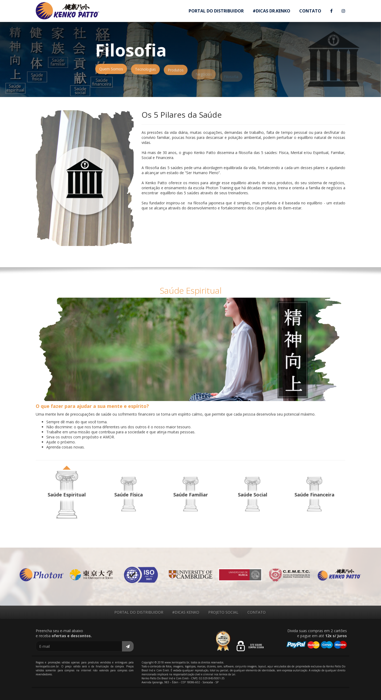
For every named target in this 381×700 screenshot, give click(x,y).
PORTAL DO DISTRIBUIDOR (216, 11)
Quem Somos (111, 70)
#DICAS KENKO (185, 612)
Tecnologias (145, 71)
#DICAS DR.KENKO (271, 11)
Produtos (176, 73)
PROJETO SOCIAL (223, 612)
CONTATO (310, 11)
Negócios (204, 78)
